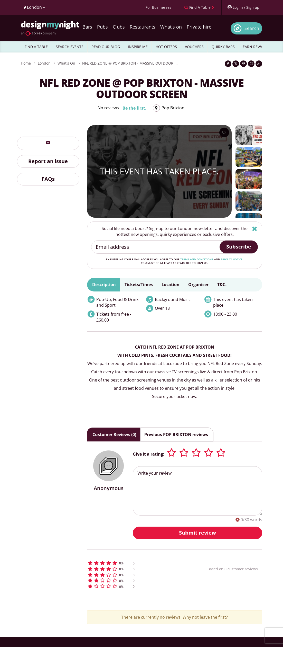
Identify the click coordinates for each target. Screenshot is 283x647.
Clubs (119, 27)
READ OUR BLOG (105, 46)
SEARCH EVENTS (69, 46)
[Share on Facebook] (228, 63)
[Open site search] (246, 28)
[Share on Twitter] (235, 63)
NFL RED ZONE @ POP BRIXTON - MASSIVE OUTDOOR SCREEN (135, 63)
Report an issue (48, 161)
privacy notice (232, 259)
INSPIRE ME (138, 46)
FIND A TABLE (36, 46)
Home (26, 63)
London (44, 63)
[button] (136, 563)
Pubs (102, 27)
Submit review (197, 532)
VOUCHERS (194, 46)
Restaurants (142, 27)
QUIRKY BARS (223, 46)
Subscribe (238, 246)
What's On (66, 63)
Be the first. (134, 108)
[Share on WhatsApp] (251, 63)
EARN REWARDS (256, 46)
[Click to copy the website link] (259, 63)
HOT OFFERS (166, 46)
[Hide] (255, 228)
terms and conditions (196, 259)
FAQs (48, 178)
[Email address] (155, 247)
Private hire (199, 27)
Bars (87, 27)
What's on (171, 27)
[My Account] (243, 7)
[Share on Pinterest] (243, 63)
